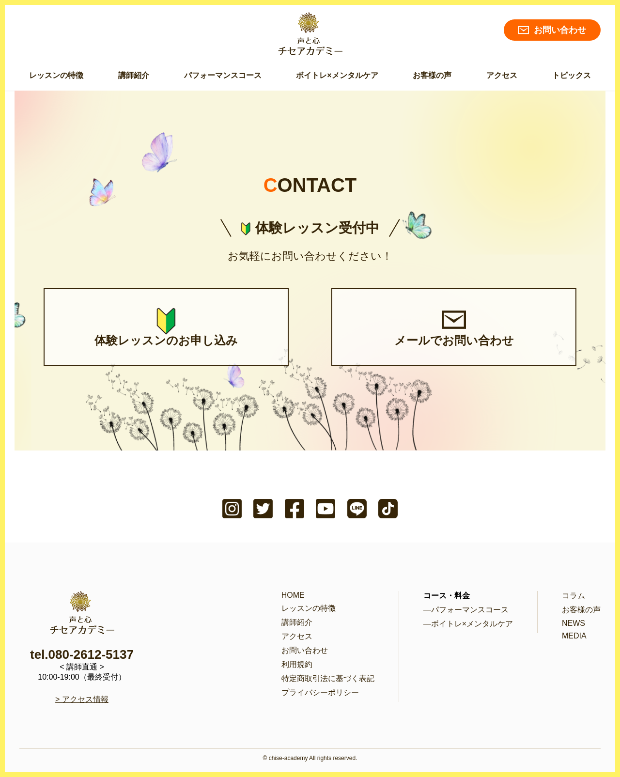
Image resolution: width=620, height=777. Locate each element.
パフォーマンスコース (223, 75)
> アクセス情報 (81, 699)
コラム (573, 595)
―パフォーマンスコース (466, 610)
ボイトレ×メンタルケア (337, 75)
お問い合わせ (552, 30)
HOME (293, 595)
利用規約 (296, 664)
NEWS (573, 623)
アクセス (501, 75)
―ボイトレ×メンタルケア (468, 624)
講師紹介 (133, 75)
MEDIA (574, 636)
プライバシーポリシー (320, 692)
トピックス (571, 75)
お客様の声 (432, 75)
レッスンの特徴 (56, 75)
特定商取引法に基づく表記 (327, 678)
